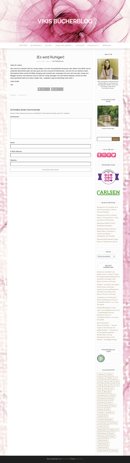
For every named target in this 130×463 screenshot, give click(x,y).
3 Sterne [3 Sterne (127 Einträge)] (109, 374)
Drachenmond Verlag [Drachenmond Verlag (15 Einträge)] (105, 399)
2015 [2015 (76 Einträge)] (105, 381)
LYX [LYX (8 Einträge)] (106, 426)
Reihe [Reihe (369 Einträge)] (112, 437)
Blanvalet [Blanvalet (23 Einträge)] (107, 392)
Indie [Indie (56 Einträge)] (107, 409)
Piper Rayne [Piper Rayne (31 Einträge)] (102, 433)
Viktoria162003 (57, 61)
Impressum (107, 45)
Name (12, 142)
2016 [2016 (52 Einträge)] (111, 381)
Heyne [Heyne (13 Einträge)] (113, 406)
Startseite (23, 45)
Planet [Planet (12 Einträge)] (111, 433)
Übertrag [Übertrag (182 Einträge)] (114, 451)
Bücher (49, 45)
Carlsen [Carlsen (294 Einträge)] (112, 395)
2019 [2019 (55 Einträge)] (105, 385)
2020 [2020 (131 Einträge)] (111, 385)
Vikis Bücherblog (65, 21)
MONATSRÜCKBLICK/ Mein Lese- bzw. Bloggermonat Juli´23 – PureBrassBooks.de (108, 310)
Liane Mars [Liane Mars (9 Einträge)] (113, 423)
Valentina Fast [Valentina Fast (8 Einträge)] (103, 447)
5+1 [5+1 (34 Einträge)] (116, 378)
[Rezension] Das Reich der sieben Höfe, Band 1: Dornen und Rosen (108, 279)
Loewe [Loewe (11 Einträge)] (100, 426)
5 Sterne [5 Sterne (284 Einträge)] (109, 378)
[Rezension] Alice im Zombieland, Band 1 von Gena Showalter (107, 302)
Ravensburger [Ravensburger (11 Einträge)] (103, 437)
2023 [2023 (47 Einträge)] (105, 388)
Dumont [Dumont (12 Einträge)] (101, 402)
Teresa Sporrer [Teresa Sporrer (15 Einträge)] (103, 444)
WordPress (65, 459)
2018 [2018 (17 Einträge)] (99, 385)
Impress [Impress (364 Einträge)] (100, 409)
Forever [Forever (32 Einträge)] (109, 402)
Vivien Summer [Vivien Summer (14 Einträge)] (103, 451)
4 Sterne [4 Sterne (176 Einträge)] (101, 378)
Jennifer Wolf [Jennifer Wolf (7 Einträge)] (102, 416)
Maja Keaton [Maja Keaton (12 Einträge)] (102, 430)
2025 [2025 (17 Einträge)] (99, 392)
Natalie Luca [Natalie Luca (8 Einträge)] (113, 430)
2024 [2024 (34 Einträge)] (111, 388)
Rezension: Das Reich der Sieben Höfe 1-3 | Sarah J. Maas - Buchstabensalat (108, 274)
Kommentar (15, 117)
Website (13, 160)
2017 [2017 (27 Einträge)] (116, 381)
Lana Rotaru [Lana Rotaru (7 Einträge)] (102, 423)
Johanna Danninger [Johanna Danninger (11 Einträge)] (105, 419)
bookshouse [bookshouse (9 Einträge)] (102, 395)
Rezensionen (36, 45)
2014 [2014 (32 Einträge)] (99, 381)
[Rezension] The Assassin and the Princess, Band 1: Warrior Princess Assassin (107, 209)
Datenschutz (93, 45)
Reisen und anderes (64, 45)
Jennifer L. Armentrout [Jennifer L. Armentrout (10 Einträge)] (105, 412)
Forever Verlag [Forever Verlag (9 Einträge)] (103, 406)
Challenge (80, 45)
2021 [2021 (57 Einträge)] (117, 385)
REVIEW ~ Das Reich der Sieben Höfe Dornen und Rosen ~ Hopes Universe (108, 287)
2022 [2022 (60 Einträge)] (99, 388)
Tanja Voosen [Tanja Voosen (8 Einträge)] (102, 440)
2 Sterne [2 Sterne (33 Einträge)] (101, 374)
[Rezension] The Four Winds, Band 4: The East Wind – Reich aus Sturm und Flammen (107, 217)
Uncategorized (22, 95)
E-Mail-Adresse (16, 151)
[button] (44, 89)
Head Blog (79, 459)
